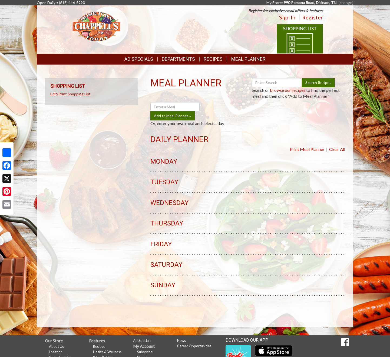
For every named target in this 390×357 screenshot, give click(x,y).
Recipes (213, 59)
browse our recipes (287, 90)
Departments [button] (178, 59)
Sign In (287, 17)
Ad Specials (138, 59)
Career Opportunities (194, 346)
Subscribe (145, 352)
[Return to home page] (96, 25)
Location (55, 352)
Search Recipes (318, 82)
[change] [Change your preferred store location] (346, 2)
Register (312, 17)
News (181, 340)
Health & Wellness (107, 352)
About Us (56, 346)
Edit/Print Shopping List (70, 94)
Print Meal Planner (307, 149)
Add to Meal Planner (172, 115)
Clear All (337, 149)
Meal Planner (248, 59)
